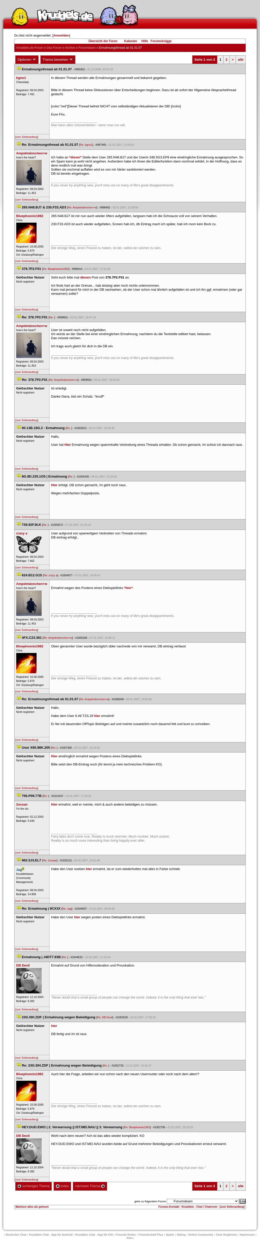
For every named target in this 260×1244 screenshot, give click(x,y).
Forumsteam (86, 48)
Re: (51, 317)
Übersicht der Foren (102, 41)
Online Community (200, 1234)
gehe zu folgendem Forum (150, 1201)
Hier (67, 445)
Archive (70, 48)
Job (129, 1237)
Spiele (170, 1234)
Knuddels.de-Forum (30, 48)
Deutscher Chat (16, 1234)
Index (62, 1186)
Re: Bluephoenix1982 (56, 268)
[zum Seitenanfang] (26, 136)
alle (240, 59)
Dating (181, 1234)
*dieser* (75, 157)
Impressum (247, 1234)
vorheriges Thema (34, 1186)
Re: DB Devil (104, 1017)
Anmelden (61, 35)
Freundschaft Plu (151, 1234)
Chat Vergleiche (226, 1234)
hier (97, 716)
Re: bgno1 (86, 144)
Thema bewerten (58, 60)
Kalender (130, 41)
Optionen (27, 60)
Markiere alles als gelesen (32, 1206)
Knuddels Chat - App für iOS (94, 1234)
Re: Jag (67, 908)
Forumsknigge (161, 41)
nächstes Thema (90, 1186)
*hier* (128, 588)
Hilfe (144, 41)
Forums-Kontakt (168, 1206)
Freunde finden (126, 1234)
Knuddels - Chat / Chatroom (199, 1206)
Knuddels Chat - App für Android (51, 1234)
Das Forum (54, 48)
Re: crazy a (50, 575)
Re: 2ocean (50, 860)
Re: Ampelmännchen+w (82, 207)
